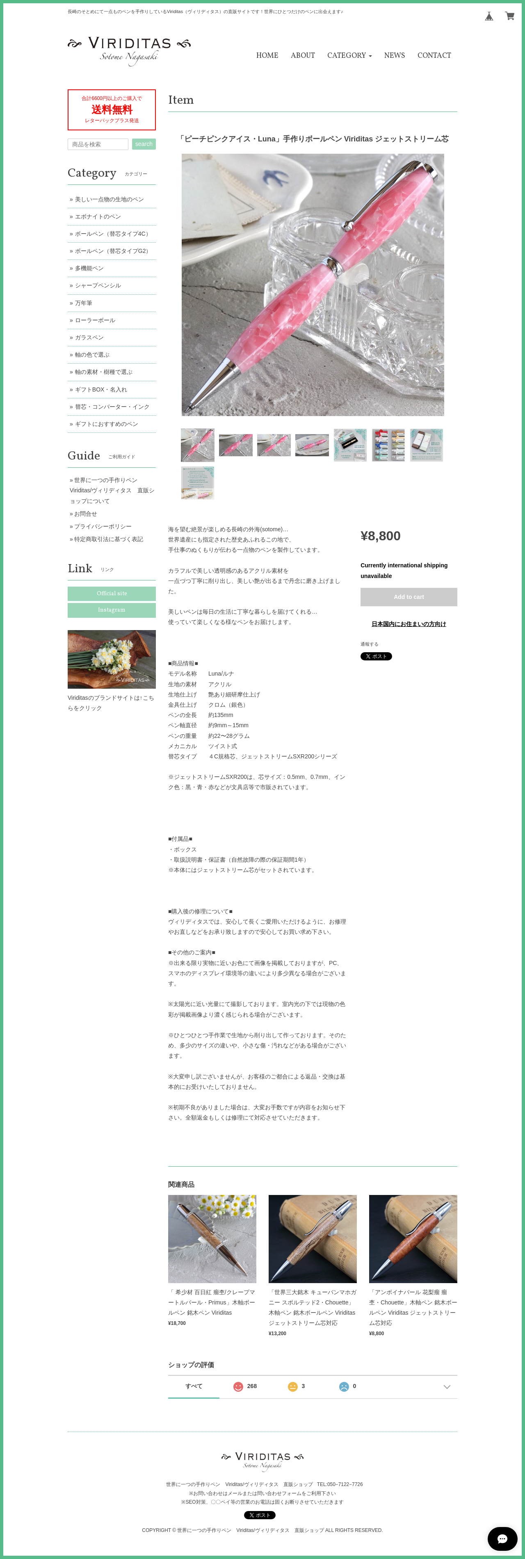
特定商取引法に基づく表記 (108, 539)
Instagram (112, 610)
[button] (349, 56)
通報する (370, 644)
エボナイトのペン (98, 216)
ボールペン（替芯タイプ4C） (113, 233)
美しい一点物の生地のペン (109, 199)
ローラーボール (95, 320)
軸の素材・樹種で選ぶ (103, 372)
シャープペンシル (98, 285)
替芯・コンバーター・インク (112, 406)
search (144, 144)
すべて (194, 1386)
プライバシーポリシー (103, 526)
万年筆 (83, 303)
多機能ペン (89, 268)
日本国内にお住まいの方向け (409, 624)
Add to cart (409, 597)
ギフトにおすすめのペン (106, 424)
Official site (112, 594)
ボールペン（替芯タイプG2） (113, 251)
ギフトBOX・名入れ (101, 389)
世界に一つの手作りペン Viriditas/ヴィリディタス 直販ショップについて (112, 490)
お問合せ (85, 513)
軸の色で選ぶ (92, 354)
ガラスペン (89, 337)
